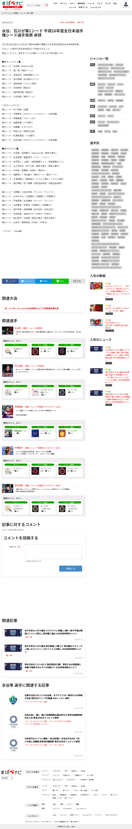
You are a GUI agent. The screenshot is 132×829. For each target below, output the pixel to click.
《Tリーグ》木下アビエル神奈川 (60, 721)
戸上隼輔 (115, 153)
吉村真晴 (105, 170)
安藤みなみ (104, 210)
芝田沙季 (115, 170)
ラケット (63, 3)
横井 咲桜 (117, 190)
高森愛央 (115, 264)
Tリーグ (101, 122)
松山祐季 (95, 261)
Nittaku (73, 771)
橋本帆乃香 (96, 167)
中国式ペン (79, 775)
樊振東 (114, 160)
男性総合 (63, 795)
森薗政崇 (95, 163)
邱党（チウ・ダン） (99, 220)
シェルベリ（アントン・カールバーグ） (106, 207)
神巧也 (94, 193)
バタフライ (56, 771)
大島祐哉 (103, 180)
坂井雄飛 (115, 234)
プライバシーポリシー (32, 821)
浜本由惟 (113, 247)
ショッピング (95, 7)
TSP (66, 771)
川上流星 (121, 220)
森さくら (115, 210)
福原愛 (121, 247)
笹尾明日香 (106, 200)
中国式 (101, 110)
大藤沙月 (121, 157)
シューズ (90, 3)
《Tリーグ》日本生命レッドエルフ (37, 724)
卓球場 (110, 100)
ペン (121, 106)
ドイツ (107, 131)
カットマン (102, 106)
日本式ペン (67, 775)
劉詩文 (94, 180)
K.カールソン (122, 227)
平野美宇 (105, 153)
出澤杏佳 (95, 234)
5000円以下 (85, 795)
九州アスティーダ (117, 68)
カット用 (90, 775)
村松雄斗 (116, 173)
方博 (103, 237)
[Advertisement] (43, 257)
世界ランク (83, 7)
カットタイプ (81, 808)
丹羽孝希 (111, 157)
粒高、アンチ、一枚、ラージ (63, 798)
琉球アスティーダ (105, 71)
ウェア (99, 3)
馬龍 (103, 157)
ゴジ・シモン (117, 200)
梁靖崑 (122, 230)
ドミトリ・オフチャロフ (100, 173)
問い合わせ (74, 821)
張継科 (94, 204)
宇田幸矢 (95, 160)
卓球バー (102, 100)
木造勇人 (95, 177)
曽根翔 (123, 210)
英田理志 (116, 254)
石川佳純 (124, 150)
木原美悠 (105, 160)
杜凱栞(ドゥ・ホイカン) (100, 264)
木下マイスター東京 (106, 65)
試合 (100, 94)
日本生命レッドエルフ (117, 75)
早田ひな (115, 150)
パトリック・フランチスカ (101, 190)
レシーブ (110, 88)
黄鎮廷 (104, 214)
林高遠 (102, 193)
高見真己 (95, 240)
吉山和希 (103, 217)
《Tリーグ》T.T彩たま (56, 745)
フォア (101, 88)
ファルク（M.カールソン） (112, 224)
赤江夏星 (111, 204)
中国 (100, 131)
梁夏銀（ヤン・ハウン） (110, 261)
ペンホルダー (70, 779)
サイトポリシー (47, 821)
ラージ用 (94, 790)
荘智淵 (112, 220)
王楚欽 (94, 210)
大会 (115, 3)
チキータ (111, 84)
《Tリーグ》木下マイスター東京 (36, 702)
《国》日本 (80, 22)
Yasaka (83, 771)
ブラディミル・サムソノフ (101, 197)
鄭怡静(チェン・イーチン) (109, 251)
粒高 (108, 110)
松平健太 (105, 183)
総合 (54, 795)
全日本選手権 (103, 125)
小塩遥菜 (95, 187)
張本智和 (95, 150)
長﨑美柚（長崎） (108, 163)
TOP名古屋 (102, 75)
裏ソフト (56, 790)
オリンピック (119, 94)
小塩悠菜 (124, 234)
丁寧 (103, 177)
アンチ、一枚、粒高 (80, 790)
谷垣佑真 (121, 237)
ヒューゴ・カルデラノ (116, 193)
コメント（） (15, 546)
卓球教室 (119, 100)
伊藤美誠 (105, 150)
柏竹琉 (114, 230)
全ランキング (57, 779)
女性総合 (73, 795)
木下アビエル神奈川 (121, 71)
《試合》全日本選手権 (67, 22)
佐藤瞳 (122, 160)
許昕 (119, 163)
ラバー (72, 3)
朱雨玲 (104, 187)
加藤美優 (120, 180)
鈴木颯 (94, 251)
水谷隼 (123, 153)
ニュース (72, 7)
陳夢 (111, 180)
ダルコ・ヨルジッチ (99, 247)
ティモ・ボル (117, 167)
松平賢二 (111, 237)
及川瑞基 (95, 170)
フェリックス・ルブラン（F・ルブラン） (106, 267)
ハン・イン (96, 254)
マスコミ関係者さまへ (61, 821)
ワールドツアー (113, 122)
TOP (55, 3)
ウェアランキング (111, 815)
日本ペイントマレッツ (106, 78)
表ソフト (116, 110)
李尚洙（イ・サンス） (117, 214)
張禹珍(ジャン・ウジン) (100, 230)
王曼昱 (119, 177)
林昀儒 (112, 217)
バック (120, 84)
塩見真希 (95, 200)
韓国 (77, 804)
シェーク (113, 106)
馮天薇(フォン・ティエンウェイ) (103, 227)
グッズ (107, 3)
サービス (102, 84)
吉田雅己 (105, 234)
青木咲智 (95, 257)
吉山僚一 (117, 197)
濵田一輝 (95, 214)
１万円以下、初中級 (86, 779)
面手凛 (94, 217)
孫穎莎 (110, 177)
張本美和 (95, 153)
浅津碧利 (106, 254)
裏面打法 (119, 91)
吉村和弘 (95, 183)
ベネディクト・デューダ (110, 257)
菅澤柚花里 (96, 224)
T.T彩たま (119, 65)
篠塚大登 (106, 167)
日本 (114, 131)
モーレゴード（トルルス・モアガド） (105, 244)
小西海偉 (95, 237)
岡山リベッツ (103, 68)
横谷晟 (102, 204)
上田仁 (123, 183)
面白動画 (108, 94)
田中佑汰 (115, 183)
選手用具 (81, 3)
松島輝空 (95, 157)
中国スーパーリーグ (106, 91)
